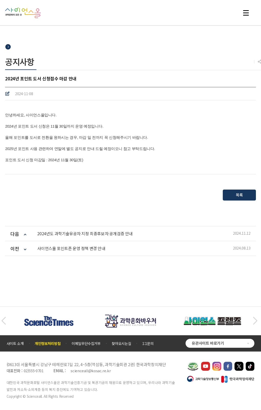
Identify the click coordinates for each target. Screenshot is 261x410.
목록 (239, 194)
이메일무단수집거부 (86, 343)
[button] (3, 321)
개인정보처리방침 (47, 343)
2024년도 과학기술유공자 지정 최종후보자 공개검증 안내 (85, 233)
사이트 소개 (15, 343)
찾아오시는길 (121, 343)
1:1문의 (147, 343)
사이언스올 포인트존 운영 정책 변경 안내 (71, 248)
